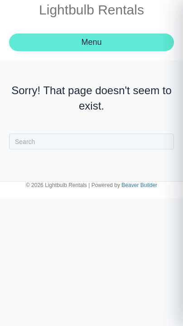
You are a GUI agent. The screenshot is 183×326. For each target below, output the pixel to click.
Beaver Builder (139, 185)
